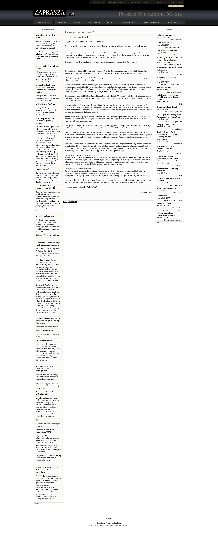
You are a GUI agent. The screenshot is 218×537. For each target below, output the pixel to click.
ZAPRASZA (117, 2)
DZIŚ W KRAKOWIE (151, 22)
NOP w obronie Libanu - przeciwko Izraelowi (166, 147)
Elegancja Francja (164, 203)
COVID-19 (76, 22)
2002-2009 (110, 22)
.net (98, 2)
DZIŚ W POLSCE (174, 22)
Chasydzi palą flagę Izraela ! (168, 50)
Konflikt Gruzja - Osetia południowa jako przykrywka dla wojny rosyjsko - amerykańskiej (168, 135)
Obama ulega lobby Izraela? (167, 107)
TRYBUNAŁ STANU (165, 43)
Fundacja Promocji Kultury (109, 523)
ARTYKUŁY (61, 22)
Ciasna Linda (162, 196)
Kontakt (109, 518)
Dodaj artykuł (176, 6)
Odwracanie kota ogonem (166, 188)
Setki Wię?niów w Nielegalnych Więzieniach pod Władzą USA (169, 116)
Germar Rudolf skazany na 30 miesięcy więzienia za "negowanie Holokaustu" (168, 213)
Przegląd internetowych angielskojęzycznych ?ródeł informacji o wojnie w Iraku (167, 158)
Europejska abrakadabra (166, 124)
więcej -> (37, 504)
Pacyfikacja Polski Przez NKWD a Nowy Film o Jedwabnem (169, 59)
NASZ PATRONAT (128, 22)
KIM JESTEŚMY (43, 22)
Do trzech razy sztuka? (165, 87)
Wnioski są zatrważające (166, 35)
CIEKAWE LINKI (93, 22)
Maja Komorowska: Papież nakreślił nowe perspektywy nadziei (167, 97)
